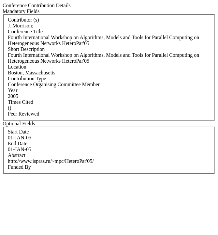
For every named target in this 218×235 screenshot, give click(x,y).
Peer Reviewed (23, 114)
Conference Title (25, 31)
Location (17, 67)
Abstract (16, 155)
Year (12, 90)
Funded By (19, 167)
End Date (17, 143)
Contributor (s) (23, 20)
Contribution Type (27, 78)
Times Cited (20, 102)
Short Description (26, 49)
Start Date (18, 131)
